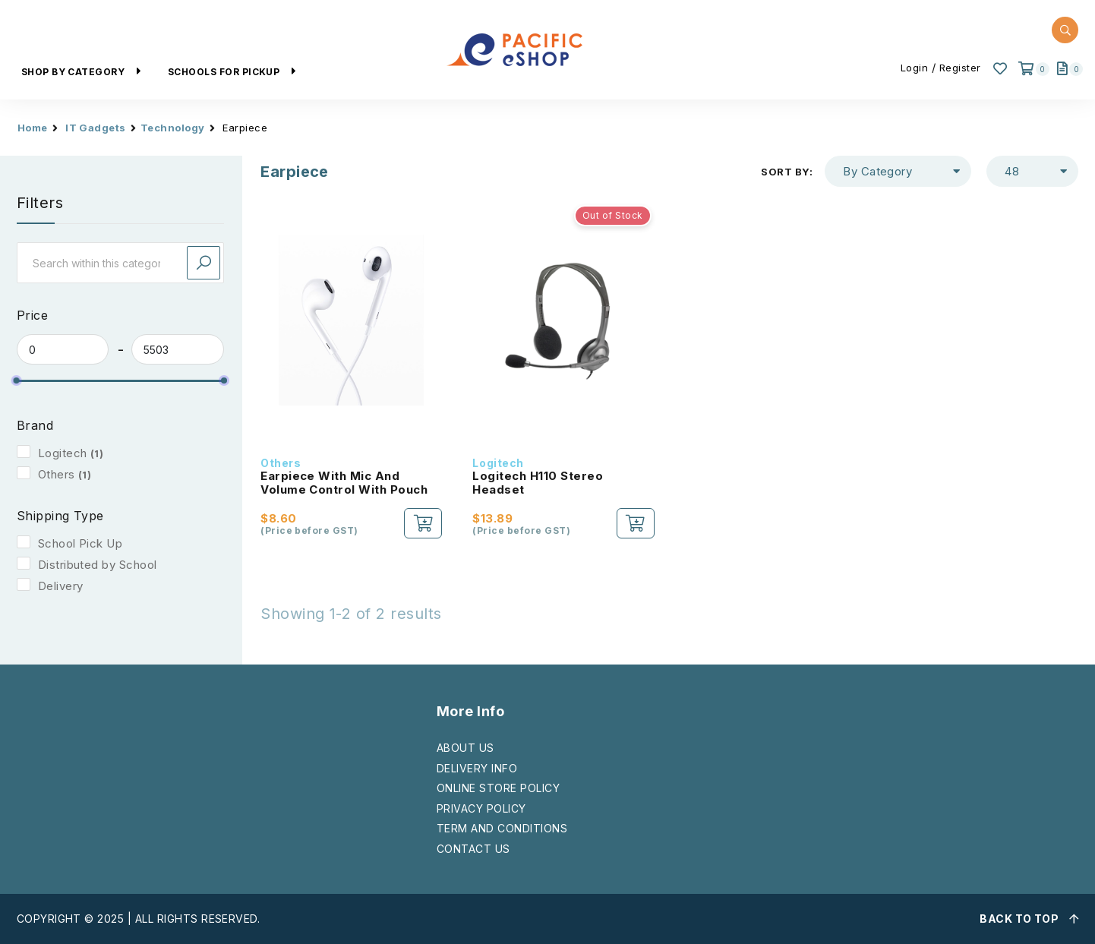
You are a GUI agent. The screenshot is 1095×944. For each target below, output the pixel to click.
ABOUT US (465, 747)
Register (960, 68)
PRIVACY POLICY (481, 808)
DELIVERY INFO (477, 768)
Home (32, 128)
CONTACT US (473, 848)
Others (56, 474)
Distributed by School (97, 564)
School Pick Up (80, 543)
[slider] (16, 380)
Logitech (62, 453)
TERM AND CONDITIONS (502, 828)
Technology (172, 128)
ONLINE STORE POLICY (498, 787)
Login (915, 68)
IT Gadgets (95, 128)
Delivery (61, 586)
